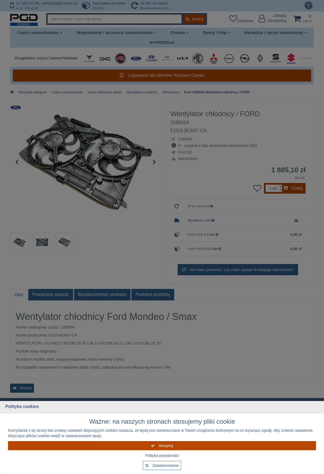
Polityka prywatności (162, 455)
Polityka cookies (22, 406)
